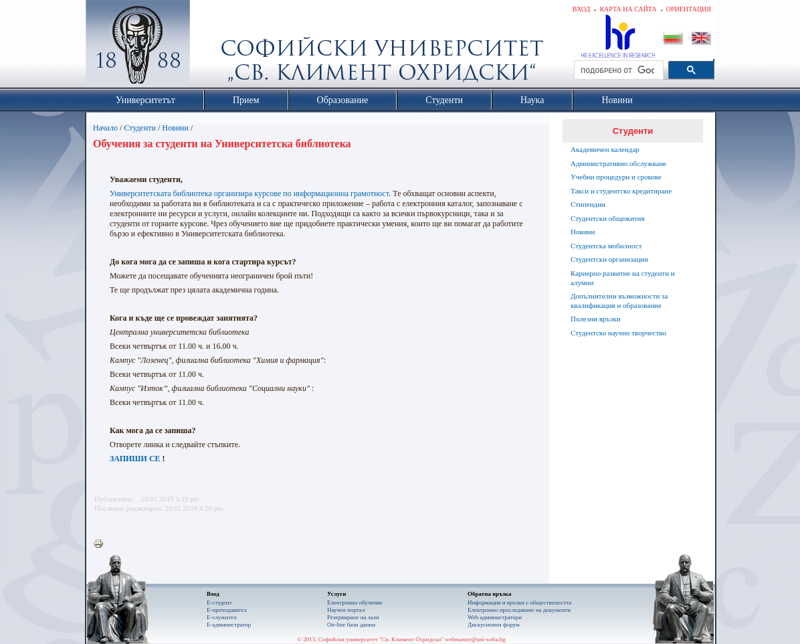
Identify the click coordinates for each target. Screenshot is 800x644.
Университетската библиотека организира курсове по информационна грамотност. (250, 193)
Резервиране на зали (353, 617)
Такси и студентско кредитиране (621, 191)
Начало (105, 128)
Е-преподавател (227, 610)
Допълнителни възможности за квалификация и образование (619, 300)
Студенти (140, 128)
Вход (582, 9)
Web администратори (495, 617)
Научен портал (346, 610)
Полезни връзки (596, 319)
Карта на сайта (627, 9)
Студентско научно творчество (618, 333)
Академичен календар (605, 149)
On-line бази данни (351, 624)
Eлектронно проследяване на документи (519, 610)
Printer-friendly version (101, 544)
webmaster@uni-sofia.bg (475, 639)
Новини (175, 128)
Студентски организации (609, 259)
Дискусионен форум (494, 624)
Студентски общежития (608, 218)
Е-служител (222, 617)
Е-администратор (229, 624)
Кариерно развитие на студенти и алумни (623, 278)
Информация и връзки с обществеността (519, 602)
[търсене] (617, 70)
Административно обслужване (618, 163)
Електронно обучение (355, 602)
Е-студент (219, 602)
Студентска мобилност (606, 246)
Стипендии (588, 204)
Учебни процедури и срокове (616, 177)
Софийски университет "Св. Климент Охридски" (213, 47)
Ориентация (688, 9)
